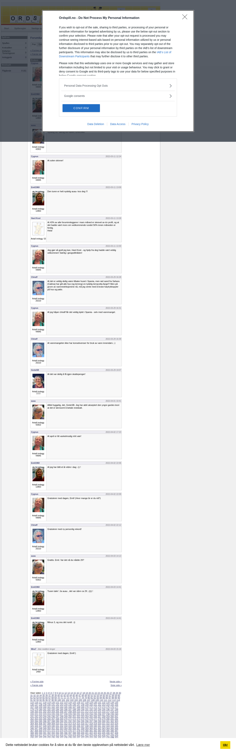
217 (108, 712)
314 (74, 723)
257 (99, 716)
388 (32, 733)
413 (49, 735)
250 (70, 716)
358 (82, 728)
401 (86, 733)
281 (112, 719)
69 (55, 697)
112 (110, 700)
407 (112, 733)
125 (74, 702)
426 (103, 735)
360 (91, 728)
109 (97, 700)
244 (44, 716)
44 (70, 695)
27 (111, 693)
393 (53, 733)
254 (86, 716)
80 (89, 697)
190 (82, 709)
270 (65, 719)
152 (99, 705)
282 (116, 719)
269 (61, 719)
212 (86, 712)
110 (101, 700)
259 (108, 716)
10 (59, 693)
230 (74, 714)
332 (61, 726)
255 (91, 716)
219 (116, 712)
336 (78, 726)
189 (78, 709)
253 (82, 716)
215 (99, 712)
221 (36, 714)
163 (57, 707)
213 (91, 712)
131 (99, 702)
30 (120, 693)
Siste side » (116, 685)
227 (61, 714)
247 (57, 716)
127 (82, 702)
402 (91, 733)
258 (103, 716)
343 (108, 726)
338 (86, 726)
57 (110, 695)
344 (112, 726)
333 (65, 726)
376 (70, 731)
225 (53, 714)
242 (36, 716)
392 (49, 733)
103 (72, 700)
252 (78, 716)
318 (91, 723)
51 (91, 695)
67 (49, 697)
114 (118, 700)
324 (116, 723)
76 (77, 697)
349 (44, 728)
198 (116, 709)
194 (99, 709)
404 (99, 733)
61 (31, 697)
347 (36, 728)
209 (74, 712)
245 (49, 716)
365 (112, 728)
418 (70, 735)
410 (36, 735)
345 (116, 726)
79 (86, 697)
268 (57, 719)
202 (44, 712)
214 (95, 712)
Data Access (117, 124)
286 (44, 721)
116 (36, 702)
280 (108, 719)
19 (87, 693)
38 (52, 695)
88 (113, 697)
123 (65, 702)
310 (57, 723)
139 (44, 705)
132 (103, 702)
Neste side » (116, 681)
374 (61, 731)
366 (116, 728)
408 (116, 733)
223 (44, 714)
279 (103, 719)
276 (91, 719)
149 (86, 705)
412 (44, 735)
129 (91, 702)
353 (61, 728)
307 (44, 723)
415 (57, 735)
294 (78, 721)
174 (103, 707)
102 (67, 700)
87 (110, 697)
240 (116, 714)
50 (89, 695)
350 (49, 728)
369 (40, 731)
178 (32, 709)
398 (74, 733)
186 (65, 709)
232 (82, 714)
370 (44, 731)
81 (91, 697)
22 (96, 693)
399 (78, 733)
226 (57, 714)
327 (40, 726)
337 (82, 726)
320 (99, 723)
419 (74, 735)
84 (101, 697)
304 (32, 723)
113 (114, 700)
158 (36, 707)
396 (65, 733)
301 (108, 721)
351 (53, 728)
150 (91, 705)
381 (91, 731)
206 (61, 712)
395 (61, 733)
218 (112, 712)
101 (63, 700)
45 (73, 695)
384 (103, 731)
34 (40, 695)
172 (95, 707)
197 (112, 709)
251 (74, 716)
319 (95, 723)
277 (95, 719)
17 (80, 693)
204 (53, 712)
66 (46, 697)
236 (99, 714)
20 (89, 693)
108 (93, 700)
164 (61, 707)
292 (70, 721)
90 (119, 697)
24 (101, 693)
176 (112, 707)
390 (40, 733)
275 (86, 719)
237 (103, 714)
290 (61, 721)
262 (32, 719)
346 (32, 728)
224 (49, 714)
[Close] (186, 18)
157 (32, 707)
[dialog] (118, 71)
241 (32, 716)
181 (44, 709)
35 (43, 695)
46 (77, 695)
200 (36, 712)
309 (53, 723)
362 (99, 728)
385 (108, 731)
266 (49, 719)
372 (53, 731)
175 (108, 707)
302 (112, 721)
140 (49, 705)
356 (74, 728)
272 (74, 719)
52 (95, 695)
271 (70, 719)
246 (53, 716)
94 (40, 700)
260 (112, 716)
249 (65, 716)
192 (91, 709)
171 (91, 707)
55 (104, 695)
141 (53, 705)
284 (36, 721)
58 (113, 695)
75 (73, 697)
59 (116, 695)
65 (43, 697)
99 (55, 700)
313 (70, 723)
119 (49, 702)
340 (95, 726)
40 (58, 695)
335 (74, 726)
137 (36, 705)
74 (70, 697)
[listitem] (118, 86)
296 (86, 721)
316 (82, 723)
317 (86, 723)
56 (107, 695)
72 (64, 697)
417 (65, 735)
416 (61, 735)
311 (61, 723)
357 (78, 728)
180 (40, 709)
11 (62, 693)
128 (86, 702)
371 (49, 731)
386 (112, 731)
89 (116, 697)
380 (86, 731)
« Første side (36, 685)
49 (86, 695)
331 (57, 726)
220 (32, 714)
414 (53, 735)
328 (44, 726)
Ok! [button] (225, 744)
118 (44, 702)
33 (37, 695)
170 (86, 707)
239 (112, 714)
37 (49, 695)
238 (108, 714)
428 (112, 735)
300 (103, 721)
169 (82, 707)
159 (40, 707)
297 (91, 721)
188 (74, 709)
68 (52, 697)
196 (108, 709)
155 (112, 705)
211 (82, 712)
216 (103, 712)
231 (78, 714)
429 (116, 735)
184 (57, 709)
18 (84, 693)
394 (57, 733)
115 (32, 702)
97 (49, 700)
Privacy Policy (140, 124)
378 (78, 731)
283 (32, 721)
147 (78, 705)
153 (103, 705)
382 (95, 731)
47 (79, 695)
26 (108, 693)
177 (116, 707)
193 (95, 709)
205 (57, 712)
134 (112, 702)
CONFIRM (81, 108)
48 (82, 695)
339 (91, 726)
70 (58, 697)
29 (117, 693)
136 (32, 705)
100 (59, 700)
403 (95, 733)
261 (116, 716)
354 (65, 728)
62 (34, 697)
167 (74, 707)
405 (103, 733)
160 (44, 707)
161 (49, 707)
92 (34, 700)
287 (49, 721)
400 (82, 733)
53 (98, 695)
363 (103, 728)
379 (82, 731)
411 (40, 735)
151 (95, 705)
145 (70, 705)
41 (61, 695)
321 (103, 723)
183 (53, 709)
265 (44, 719)
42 (64, 695)
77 (79, 697)
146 (74, 705)
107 (88, 700)
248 (61, 716)
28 (114, 693)
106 (84, 700)
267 (53, 719)
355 (70, 728)
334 (70, 726)
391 (44, 733)
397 (70, 733)
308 (49, 723)
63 (37, 697)
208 (70, 712)
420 (78, 735)
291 (65, 721)
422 (86, 735)
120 (53, 702)
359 (86, 728)
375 (65, 731)
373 (57, 731)
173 (99, 707)
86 (107, 697)
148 (82, 705)
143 (61, 705)
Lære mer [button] (143, 744)
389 (36, 733)
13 (68, 693)
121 (57, 702)
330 (53, 726)
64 (40, 697)
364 (108, 728)
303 (116, 721)
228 (65, 714)
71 (61, 697)
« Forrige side (36, 681)
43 (67, 695)
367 (32, 731)
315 (78, 723)
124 (70, 702)
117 (40, 702)
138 (40, 705)
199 (32, 712)
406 (108, 733)
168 (78, 707)
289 (57, 721)
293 (74, 721)
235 (95, 714)
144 (65, 705)
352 (57, 728)
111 (105, 700)
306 (40, 723)
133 (108, 702)
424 (95, 735)
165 (65, 707)
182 (49, 709)
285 (40, 721)
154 (108, 705)
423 (91, 735)
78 (82, 697)
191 (86, 709)
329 (49, 726)
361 (95, 728)
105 (80, 700)
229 (70, 714)
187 (70, 709)
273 (78, 719)
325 (32, 726)
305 (36, 723)
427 (108, 735)
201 (40, 712)
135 (116, 702)
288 (53, 721)
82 (95, 697)
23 (99, 693)
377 (74, 731)
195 (103, 709)
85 (104, 697)
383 (99, 731)
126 (78, 702)
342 (103, 726)
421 (82, 735)
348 (40, 728)
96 (46, 700)
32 (34, 695)
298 (95, 721)
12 (66, 693)
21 (92, 693)
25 (105, 693)
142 (57, 705)
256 (95, 716)
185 (61, 709)
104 (76, 700)
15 (75, 693)
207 (65, 712)
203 (49, 712)
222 (40, 714)
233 (86, 714)
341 (99, 726)
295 (82, 721)
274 (82, 719)
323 (112, 723)
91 (31, 700)
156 (116, 705)
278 (99, 719)
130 (95, 702)
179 (36, 709)
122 (61, 702)
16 (78, 693)
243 (40, 716)
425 (99, 735)
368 (36, 731)
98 (52, 700)
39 (55, 695)
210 (78, 712)
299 (99, 721)
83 (98, 697)
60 (119, 695)
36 (46, 695)
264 (40, 719)
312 (65, 723)
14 (71, 693)
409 (32, 735)
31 (31, 695)
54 (101, 695)
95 (43, 700)
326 (36, 726)
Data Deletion (95, 124)
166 (70, 707)
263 (36, 719)
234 (91, 714)
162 (53, 707)
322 (108, 723)
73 (67, 697)
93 (37, 700)
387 (116, 731)
